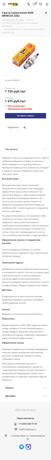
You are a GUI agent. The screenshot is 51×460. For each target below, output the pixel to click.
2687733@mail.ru (27, 429)
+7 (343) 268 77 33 (28, 423)
